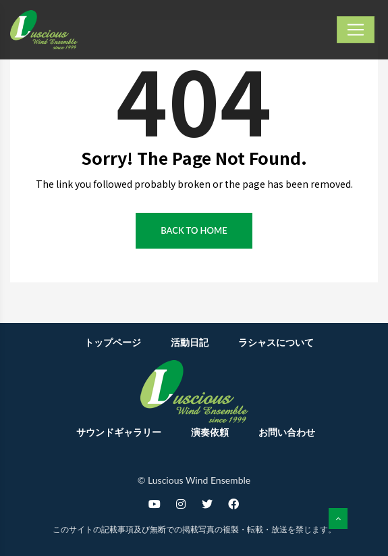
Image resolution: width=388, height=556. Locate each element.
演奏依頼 (210, 432)
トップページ (112, 342)
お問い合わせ (286, 432)
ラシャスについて (276, 342)
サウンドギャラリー (118, 432)
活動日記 (190, 342)
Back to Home (194, 230)
